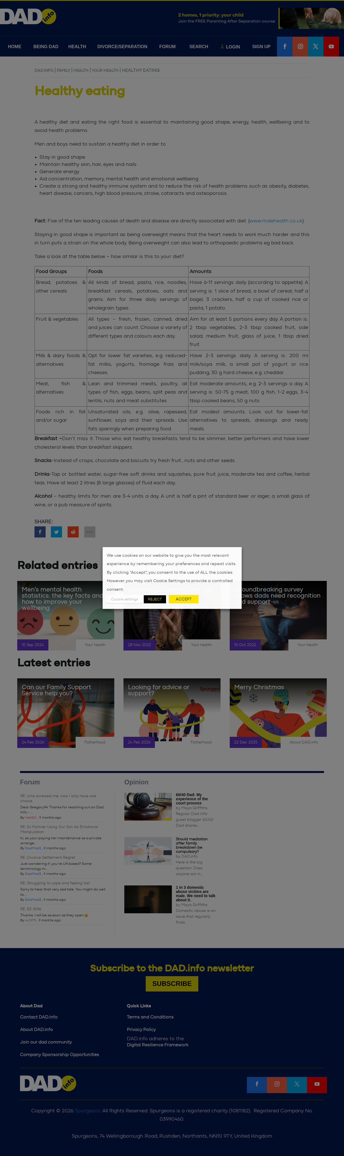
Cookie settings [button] (124, 599)
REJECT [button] (155, 599)
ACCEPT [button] (184, 599)
